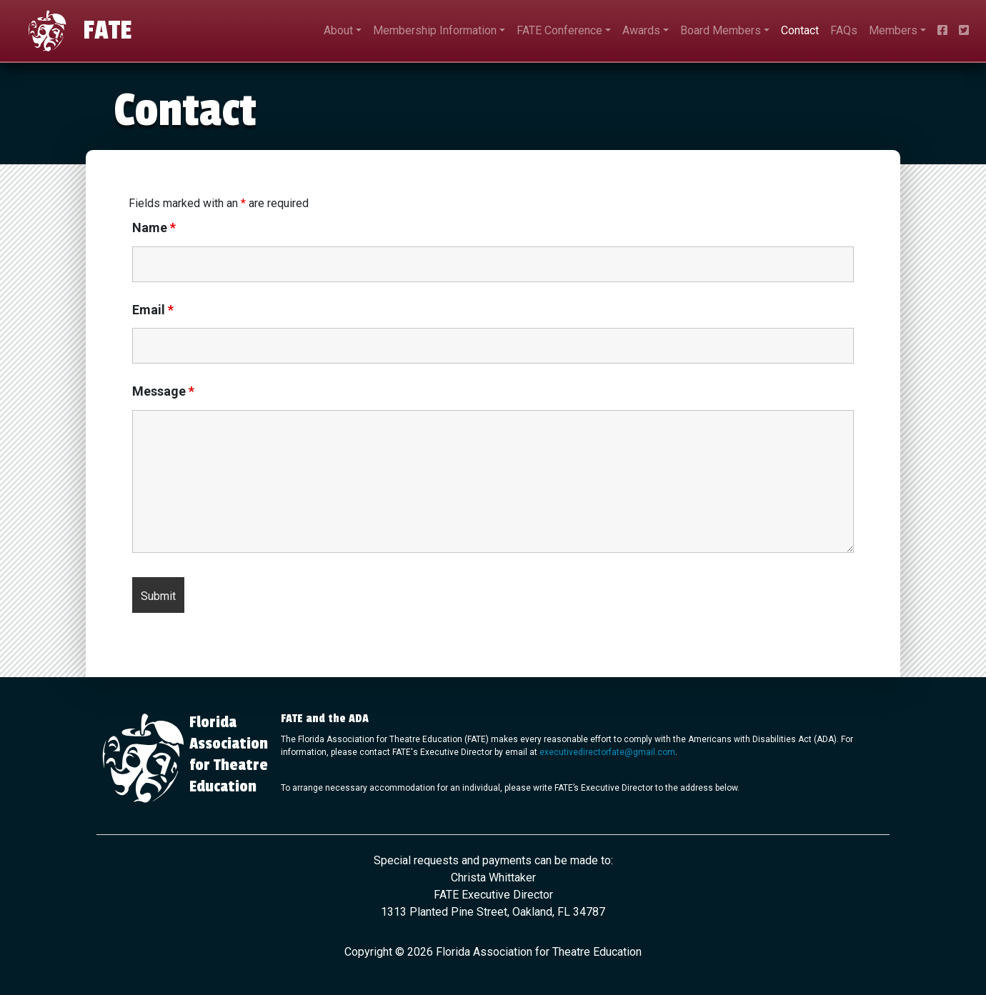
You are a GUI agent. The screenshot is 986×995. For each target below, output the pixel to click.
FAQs (843, 30)
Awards (641, 30)
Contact (800, 30)
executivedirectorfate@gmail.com (607, 752)
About (338, 30)
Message (163, 391)
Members (893, 30)
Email (153, 310)
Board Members (720, 30)
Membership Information (435, 30)
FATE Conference (559, 30)
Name (154, 228)
